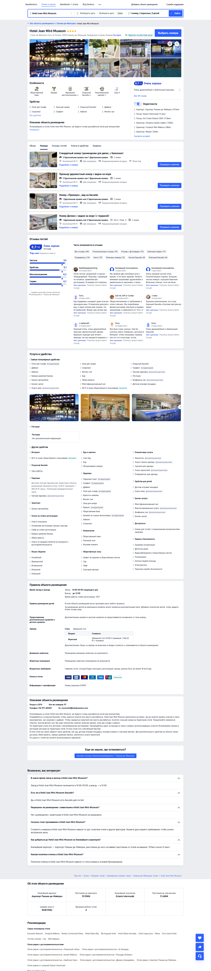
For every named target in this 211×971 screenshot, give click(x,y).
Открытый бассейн (141, 364)
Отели (86, 876)
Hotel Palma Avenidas (127, 933)
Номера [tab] (44, 146)
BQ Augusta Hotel (108, 933)
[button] (100, 4)
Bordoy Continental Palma (72, 933)
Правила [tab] (97, 146)
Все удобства (35, 115)
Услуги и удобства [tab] (79, 146)
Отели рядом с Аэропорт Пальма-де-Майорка (156, 960)
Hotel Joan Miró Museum (48, 31)
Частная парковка (140, 372)
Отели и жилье (48, 4)
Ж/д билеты (88, 4)
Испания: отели (98, 876)
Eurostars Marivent (35, 933)
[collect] (200, 938)
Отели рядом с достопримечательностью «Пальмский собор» (53, 949)
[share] (200, 947)
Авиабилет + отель (69, 4)
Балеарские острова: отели (119, 876)
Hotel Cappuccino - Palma (149, 933)
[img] (59, 58)
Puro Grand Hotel (169, 933)
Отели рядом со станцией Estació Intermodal (46, 965)
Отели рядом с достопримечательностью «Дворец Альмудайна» (107, 960)
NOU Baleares (53, 939)
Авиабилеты (31, 4)
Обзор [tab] (33, 146)
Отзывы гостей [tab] (59, 146)
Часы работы (37, 471)
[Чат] (200, 956)
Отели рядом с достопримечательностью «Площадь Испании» (106, 955)
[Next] (180, 407)
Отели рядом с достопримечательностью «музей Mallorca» (52, 955)
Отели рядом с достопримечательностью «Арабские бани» (52, 960)
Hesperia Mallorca (52, 933)
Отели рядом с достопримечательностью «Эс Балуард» (105, 949)
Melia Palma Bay (92, 933)
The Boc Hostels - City (36, 939)
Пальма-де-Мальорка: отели (145, 876)
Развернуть (34, 130)
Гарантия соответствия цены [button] (140, 35)
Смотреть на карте (142, 136)
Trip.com (77, 876)
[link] (144, 4)
